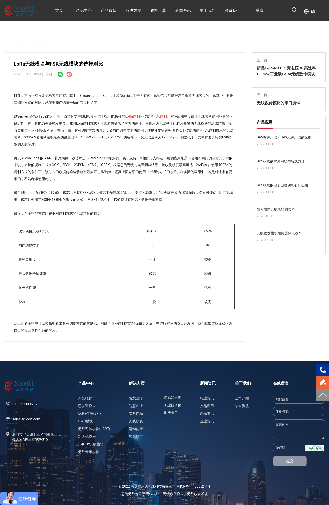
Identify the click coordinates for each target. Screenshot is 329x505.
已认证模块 (87, 406)
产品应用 (40, 36)
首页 (59, 10)
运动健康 (136, 429)
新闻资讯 (183, 10)
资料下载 (158, 10)
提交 (289, 461)
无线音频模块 (88, 452)
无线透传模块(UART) (94, 429)
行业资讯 (207, 398)
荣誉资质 (242, 406)
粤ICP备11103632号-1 (194, 486)
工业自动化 (172, 405)
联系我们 (232, 10)
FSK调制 (160, 116)
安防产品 (136, 413)
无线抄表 (136, 421)
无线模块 (152, 494)
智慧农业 (136, 406)
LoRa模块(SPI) (89, 413)
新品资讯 (207, 413)
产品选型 (109, 10)
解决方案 (133, 10)
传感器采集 (172, 397)
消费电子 (171, 413)
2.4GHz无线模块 (90, 444)
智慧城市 (136, 436)
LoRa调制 (132, 116)
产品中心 (84, 10)
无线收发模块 (197, 494)
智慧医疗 (136, 398)
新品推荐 (85, 398)
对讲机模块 (87, 436)
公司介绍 (242, 398)
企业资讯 (207, 421)
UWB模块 (85, 421)
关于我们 (208, 10)
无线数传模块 (173, 494)
